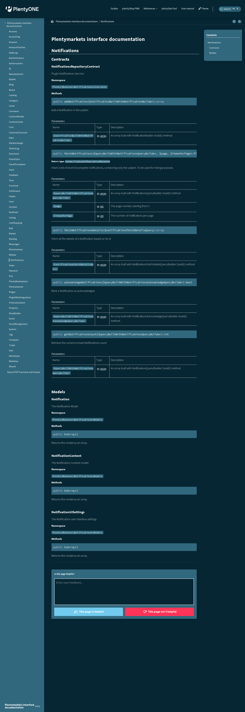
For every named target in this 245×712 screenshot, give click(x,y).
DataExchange (16, 143)
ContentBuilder (16, 116)
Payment (13, 270)
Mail (11, 228)
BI (10, 68)
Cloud (11, 105)
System (12, 329)
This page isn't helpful (159, 611)
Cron (11, 127)
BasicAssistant (16, 74)
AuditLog (13, 52)
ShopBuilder (15, 313)
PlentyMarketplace (18, 281)
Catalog (13, 95)
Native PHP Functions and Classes (23, 372)
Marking (13, 238)
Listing (12, 217)
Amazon (13, 42)
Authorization (16, 63)
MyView (12, 254)
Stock (11, 318)
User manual (187, 8)
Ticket (12, 345)
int (102, 206)
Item (11, 201)
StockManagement (18, 323)
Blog (11, 84)
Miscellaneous (16, 249)
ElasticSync (14, 159)
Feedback (13, 175)
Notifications (17, 260)
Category (13, 100)
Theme (203, 8)
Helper (12, 196)
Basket (12, 79)
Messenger (14, 244)
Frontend (13, 185)
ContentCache (16, 121)
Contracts (214, 47)
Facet (11, 169)
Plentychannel (16, 286)
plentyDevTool (169, 8)
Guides (114, 8)
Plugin (12, 292)
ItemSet (13, 206)
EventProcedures (17, 164)
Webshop (13, 361)
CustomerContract (18, 132)
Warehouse (14, 355)
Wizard (12, 366)
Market (12, 233)
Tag (11, 334)
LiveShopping (15, 222)
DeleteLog (14, 148)
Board (12, 89)
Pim (11, 276)
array (103, 135)
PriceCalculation (17, 302)
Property (13, 307)
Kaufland (13, 212)
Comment (14, 111)
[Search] (230, 9)
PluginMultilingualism (20, 297)
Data (11, 137)
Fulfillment (14, 191)
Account (13, 31)
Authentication (16, 58)
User (11, 350)
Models (212, 52)
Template (14, 339)
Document (14, 153)
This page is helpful (88, 611)
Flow (11, 180)
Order (11, 265)
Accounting (14, 36)
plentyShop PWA (130, 8)
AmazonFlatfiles (17, 47)
